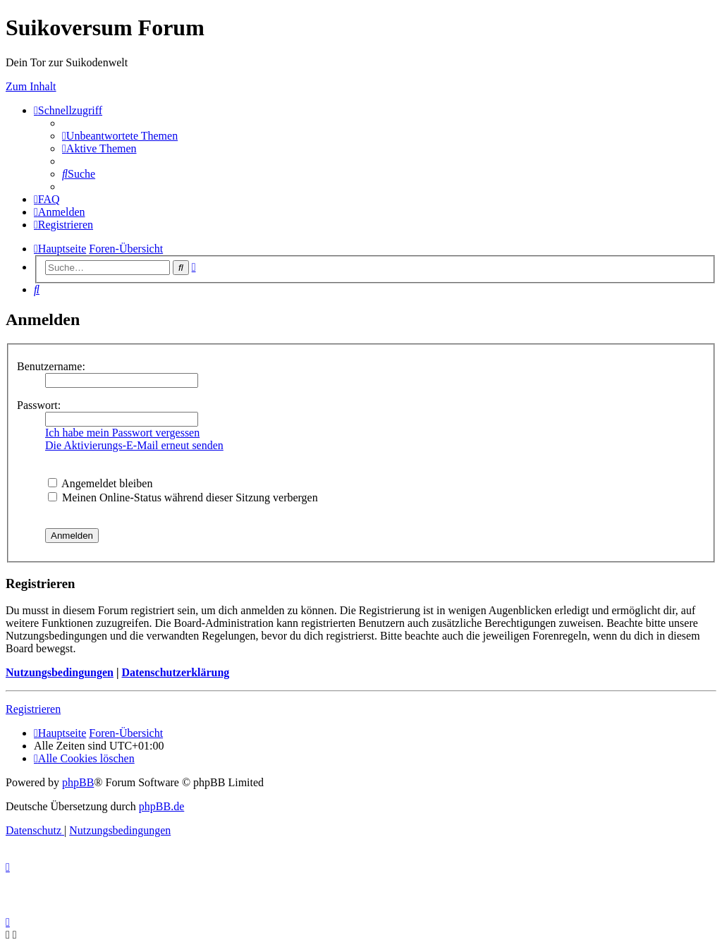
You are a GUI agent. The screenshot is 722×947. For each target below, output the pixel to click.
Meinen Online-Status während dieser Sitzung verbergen (183, 497)
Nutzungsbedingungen (60, 672)
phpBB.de (161, 806)
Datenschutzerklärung (175, 672)
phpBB (78, 782)
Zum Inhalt (31, 86)
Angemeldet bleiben (100, 483)
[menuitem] (120, 136)
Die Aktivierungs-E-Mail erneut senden (134, 445)
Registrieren (33, 709)
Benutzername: (51, 366)
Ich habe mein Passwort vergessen (122, 433)
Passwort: (39, 405)
